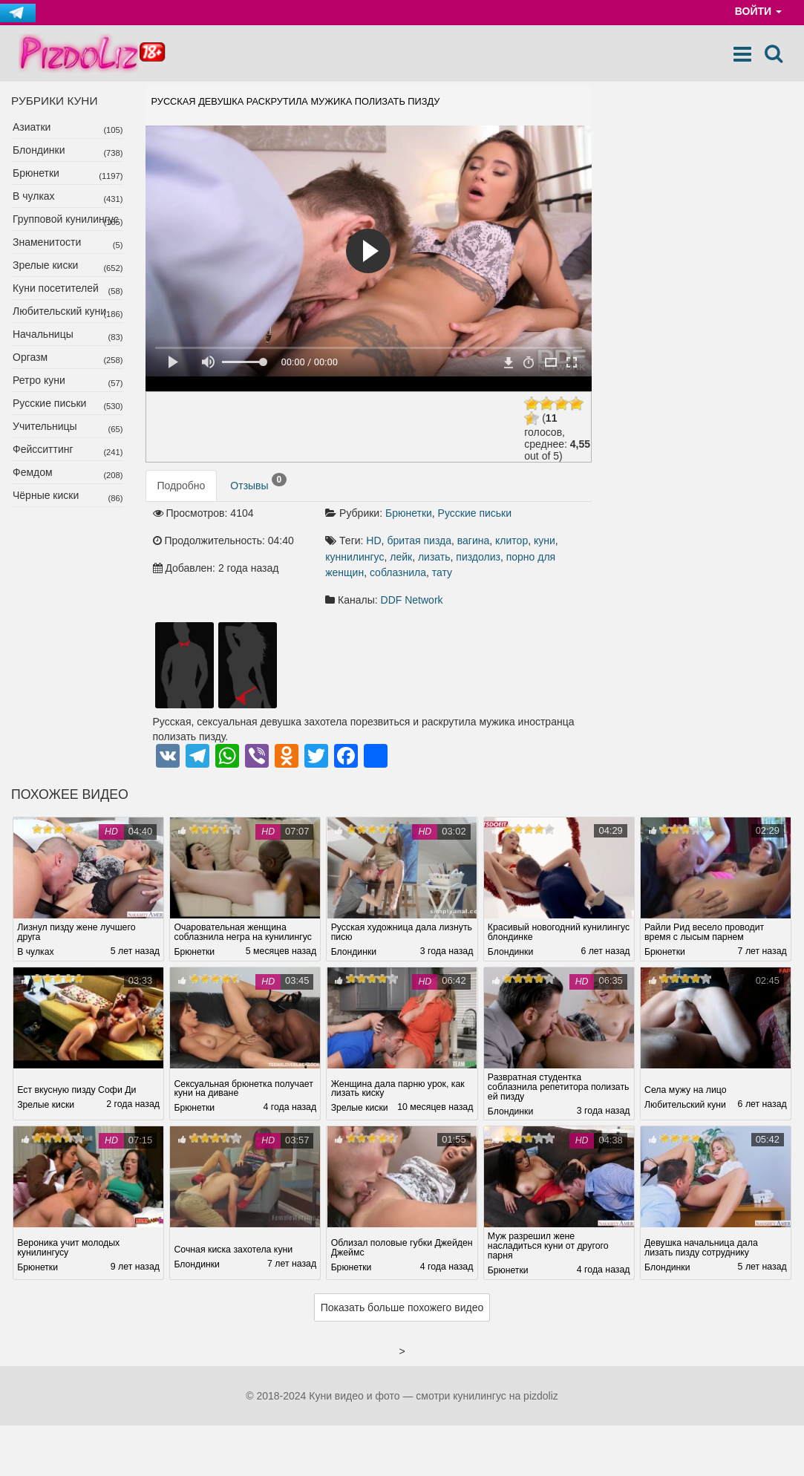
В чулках (34, 196)
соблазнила (398, 572)
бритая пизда (419, 540)
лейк (401, 557)
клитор (511, 540)
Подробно (181, 486)
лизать (434, 557)
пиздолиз (478, 557)
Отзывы (258, 482)
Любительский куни (59, 311)
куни (544, 540)
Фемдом (33, 472)
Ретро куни (39, 380)
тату (442, 572)
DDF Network (412, 600)
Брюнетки (36, 173)
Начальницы (43, 334)
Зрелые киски (45, 265)
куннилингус (354, 557)
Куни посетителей (56, 288)
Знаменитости (47, 242)
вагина (473, 540)
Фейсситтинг (43, 449)
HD (373, 540)
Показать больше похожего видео (402, 1307)
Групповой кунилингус (66, 219)
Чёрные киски (46, 495)
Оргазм (30, 357)
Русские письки (49, 403)
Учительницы (45, 426)
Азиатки (31, 127)
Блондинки (39, 150)
